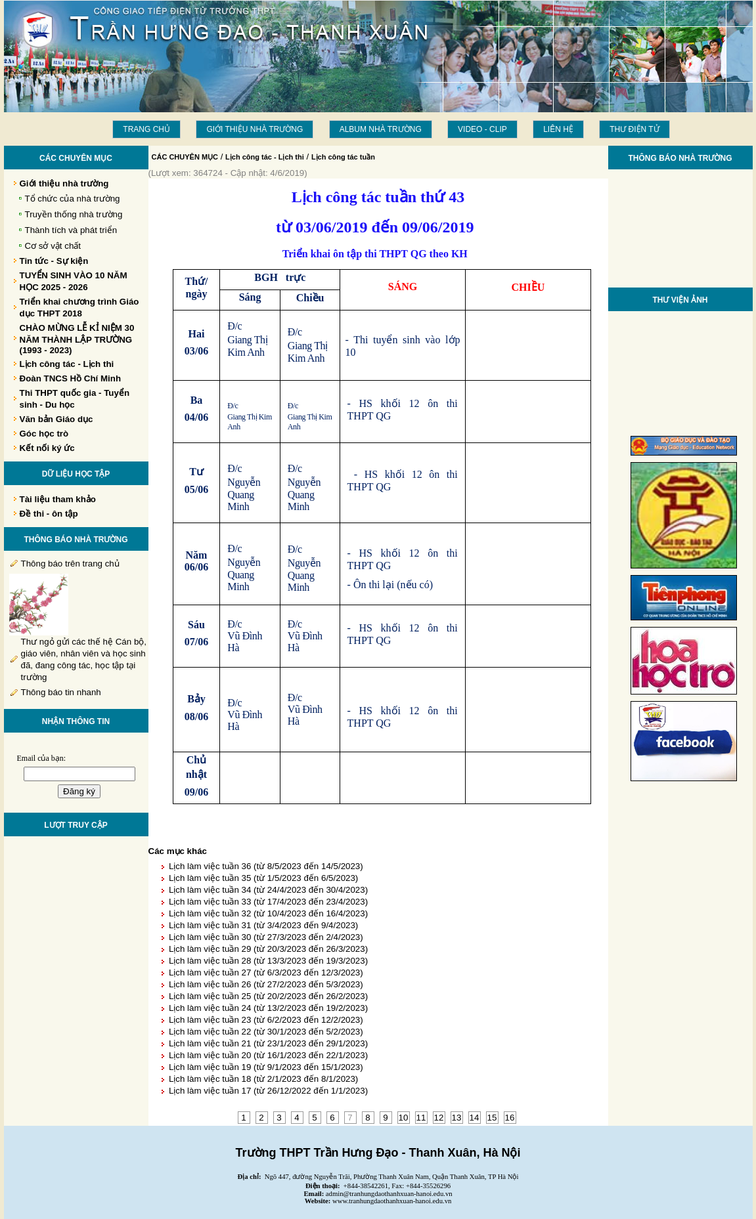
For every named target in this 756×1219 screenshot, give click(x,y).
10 (404, 1118)
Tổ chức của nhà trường (72, 198)
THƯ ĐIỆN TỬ (634, 129)
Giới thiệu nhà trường (254, 129)
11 (421, 1118)
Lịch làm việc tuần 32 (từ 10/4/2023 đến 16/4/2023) (268, 913)
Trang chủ (146, 129)
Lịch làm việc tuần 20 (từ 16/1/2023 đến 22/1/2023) (268, 1055)
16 (510, 1118)
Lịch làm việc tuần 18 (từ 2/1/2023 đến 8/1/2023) (263, 1079)
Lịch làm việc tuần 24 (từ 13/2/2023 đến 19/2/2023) (268, 1008)
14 (474, 1118)
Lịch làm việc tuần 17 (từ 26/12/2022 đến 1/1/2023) (268, 1091)
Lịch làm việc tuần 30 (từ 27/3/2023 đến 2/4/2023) (266, 937)
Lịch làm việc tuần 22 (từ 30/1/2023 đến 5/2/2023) (266, 1032)
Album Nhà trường (381, 129)
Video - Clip (482, 129)
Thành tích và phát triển (71, 230)
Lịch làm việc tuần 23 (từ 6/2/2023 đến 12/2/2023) (266, 1020)
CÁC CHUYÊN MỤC (185, 157)
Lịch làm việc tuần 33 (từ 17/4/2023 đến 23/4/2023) (268, 902)
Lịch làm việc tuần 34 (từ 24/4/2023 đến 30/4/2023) (268, 890)
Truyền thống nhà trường (74, 214)
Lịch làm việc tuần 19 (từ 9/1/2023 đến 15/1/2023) (266, 1067)
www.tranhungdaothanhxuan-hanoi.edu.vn (391, 1201)
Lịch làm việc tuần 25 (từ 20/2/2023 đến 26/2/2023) (268, 996)
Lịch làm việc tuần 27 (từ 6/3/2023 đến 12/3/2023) (266, 972)
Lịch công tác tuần (343, 157)
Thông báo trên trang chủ (70, 563)
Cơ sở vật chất (53, 246)
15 (492, 1118)
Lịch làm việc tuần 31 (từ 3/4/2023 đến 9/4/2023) (263, 925)
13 (457, 1118)
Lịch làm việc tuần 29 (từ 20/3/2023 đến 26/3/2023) (268, 949)
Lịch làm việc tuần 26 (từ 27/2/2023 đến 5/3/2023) (266, 984)
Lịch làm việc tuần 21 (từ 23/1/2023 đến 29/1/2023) (268, 1043)
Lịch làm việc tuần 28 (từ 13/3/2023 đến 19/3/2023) (268, 961)
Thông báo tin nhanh (61, 692)
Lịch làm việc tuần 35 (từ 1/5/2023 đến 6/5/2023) (263, 878)
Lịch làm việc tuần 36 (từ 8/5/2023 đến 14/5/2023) (266, 866)
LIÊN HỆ (558, 129)
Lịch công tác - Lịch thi (264, 157)
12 (439, 1118)
